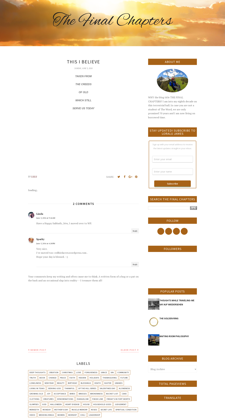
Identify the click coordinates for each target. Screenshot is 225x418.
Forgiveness (91, 372)
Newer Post (38, 350)
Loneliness (35, 383)
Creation (53, 372)
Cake (124, 393)
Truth (33, 378)
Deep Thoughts (37, 372)
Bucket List (112, 393)
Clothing (35, 399)
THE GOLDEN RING (168, 318)
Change (53, 378)
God (44, 404)
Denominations (65, 399)
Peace (63, 378)
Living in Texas (37, 388)
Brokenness (96, 393)
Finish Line (97, 399)
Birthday (72, 383)
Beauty (60, 383)
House (86, 404)
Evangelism (83, 399)
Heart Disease (72, 404)
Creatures (48, 399)
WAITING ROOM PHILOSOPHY (174, 336)
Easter (107, 383)
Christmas (67, 372)
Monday (47, 409)
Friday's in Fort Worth (118, 399)
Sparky (40, 239)
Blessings (86, 383)
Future (124, 378)
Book (42, 378)
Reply (135, 231)
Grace (104, 372)
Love (78, 372)
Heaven (82, 378)
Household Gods (102, 404)
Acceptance (60, 393)
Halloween (56, 404)
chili (82, 415)
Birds (72, 393)
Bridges (83, 393)
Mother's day (61, 409)
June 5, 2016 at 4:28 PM (45, 243)
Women (61, 415)
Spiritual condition (126, 409)
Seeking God (54, 388)
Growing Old (36, 393)
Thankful (70, 388)
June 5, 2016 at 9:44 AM (45, 218)
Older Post (128, 350)
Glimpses (34, 404)
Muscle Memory (80, 409)
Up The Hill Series (87, 388)
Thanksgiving (110, 378)
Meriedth (34, 409)
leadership (94, 415)
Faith (72, 378)
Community (123, 372)
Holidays (94, 378)
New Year (49, 383)
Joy (48, 393)
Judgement (121, 404)
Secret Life (106, 409)
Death (98, 383)
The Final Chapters (112, 21)
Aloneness (124, 388)
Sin (112, 372)
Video (32, 415)
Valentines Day (107, 388)
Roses (94, 409)
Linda (39, 213)
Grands (118, 383)
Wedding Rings (46, 415)
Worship (72, 415)
